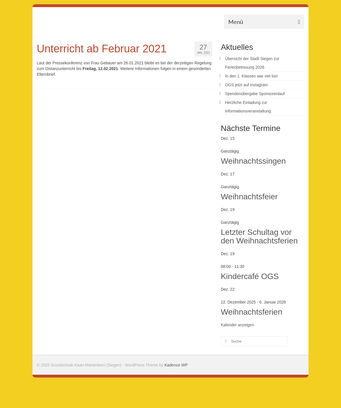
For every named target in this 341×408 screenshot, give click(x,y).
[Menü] (264, 22)
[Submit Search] (225, 341)
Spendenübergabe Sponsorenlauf (255, 93)
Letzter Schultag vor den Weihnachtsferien (259, 236)
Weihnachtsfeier (249, 196)
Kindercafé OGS (250, 276)
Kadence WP (176, 365)
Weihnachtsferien (251, 311)
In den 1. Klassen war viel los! (251, 76)
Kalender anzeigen (237, 325)
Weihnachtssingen (253, 161)
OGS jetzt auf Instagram (246, 85)
